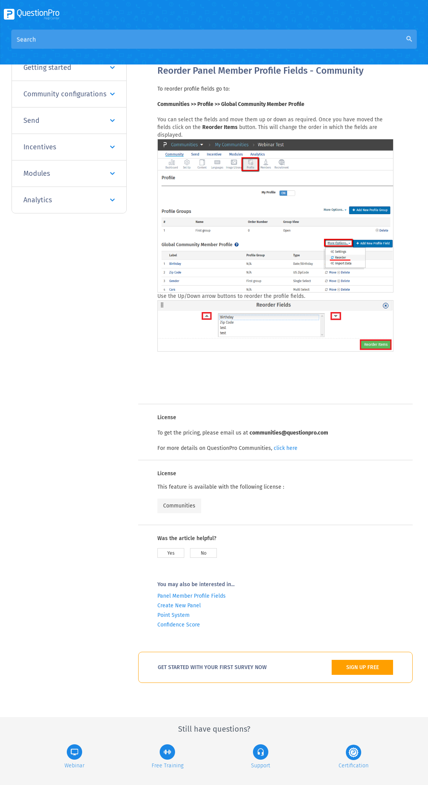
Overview (170, 46)
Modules (69, 173)
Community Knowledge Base (231, 46)
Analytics (69, 200)
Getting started (69, 67)
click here (285, 448)
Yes (171, 553)
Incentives (69, 147)
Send (69, 120)
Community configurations (69, 94)
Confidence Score (178, 624)
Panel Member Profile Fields (191, 596)
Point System (173, 615)
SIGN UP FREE (362, 667)
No (204, 553)
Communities (179, 505)
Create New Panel (179, 605)
